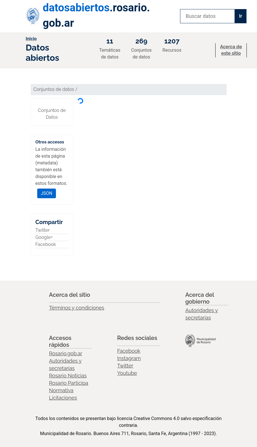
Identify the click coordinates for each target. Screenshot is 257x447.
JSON (47, 193)
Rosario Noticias (68, 376)
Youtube (127, 373)
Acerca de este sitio (231, 50)
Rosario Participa (68, 383)
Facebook (45, 244)
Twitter (42, 230)
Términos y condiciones (77, 308)
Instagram (129, 358)
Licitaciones (63, 398)
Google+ (44, 237)
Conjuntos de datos (54, 89)
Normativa (61, 390)
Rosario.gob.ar (65, 353)
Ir (240, 16)
